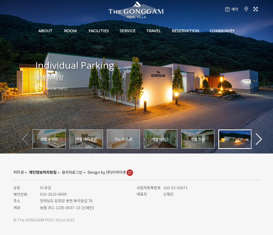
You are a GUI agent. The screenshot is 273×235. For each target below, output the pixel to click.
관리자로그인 (72, 172)
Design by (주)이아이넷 (110, 172)
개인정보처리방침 (43, 172)
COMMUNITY (222, 30)
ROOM (70, 30)
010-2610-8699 (53, 194)
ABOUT (45, 30)
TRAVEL (153, 30)
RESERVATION (185, 30)
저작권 (18, 172)
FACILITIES (99, 30)
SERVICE (127, 30)
